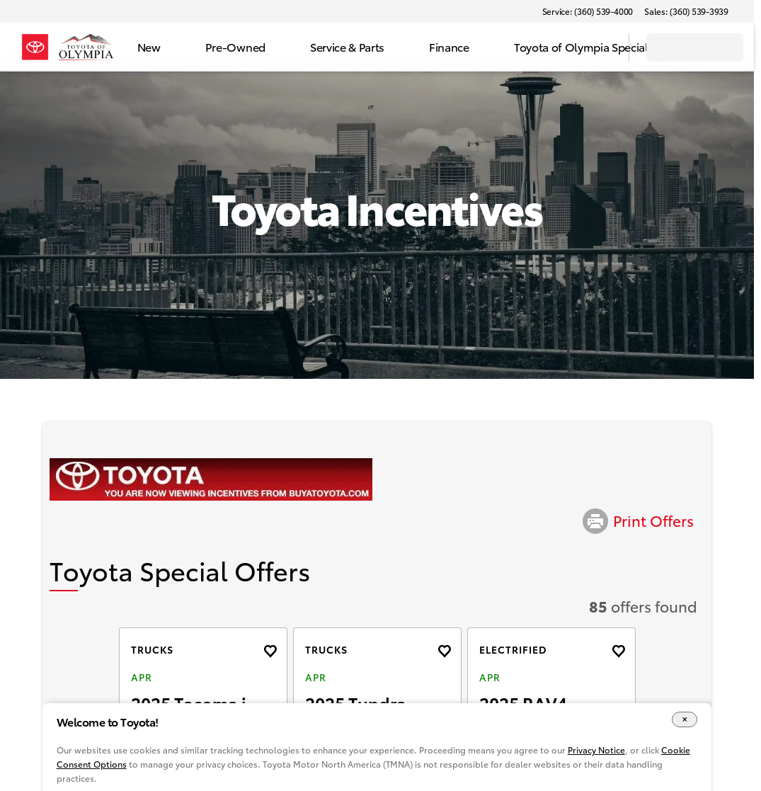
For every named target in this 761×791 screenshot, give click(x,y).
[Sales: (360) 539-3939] (686, 11)
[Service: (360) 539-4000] (587, 11)
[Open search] (600, 47)
